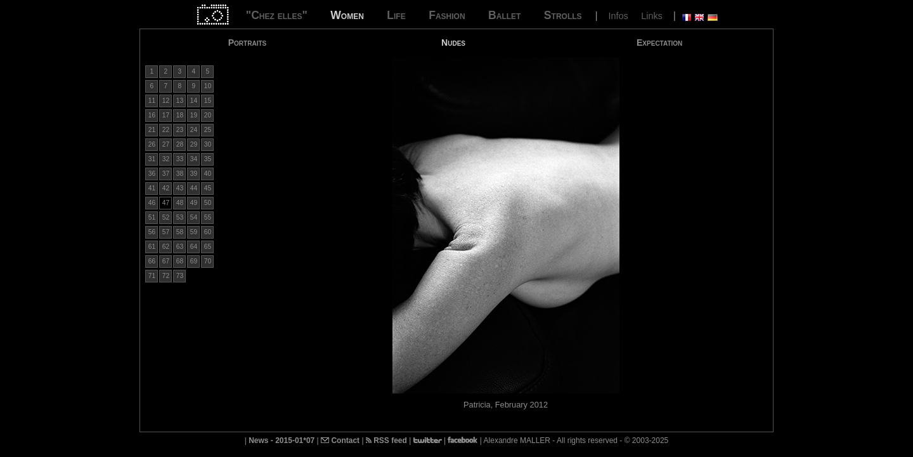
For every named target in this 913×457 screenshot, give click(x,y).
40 (207, 173)
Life (396, 15)
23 (179, 129)
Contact (340, 440)
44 (193, 188)
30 (207, 144)
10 (207, 86)
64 (193, 246)
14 (193, 100)
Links (652, 16)
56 (151, 231)
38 (179, 173)
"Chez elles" (277, 15)
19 (193, 115)
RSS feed (386, 440)
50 (207, 202)
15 (207, 100)
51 (151, 217)
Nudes (453, 42)
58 (179, 231)
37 (165, 173)
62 (165, 246)
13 (179, 100)
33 (179, 159)
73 (179, 275)
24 (193, 129)
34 (193, 159)
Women (347, 15)
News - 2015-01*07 (281, 440)
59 (193, 231)
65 (207, 246)
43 (179, 188)
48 (179, 202)
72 (165, 275)
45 (207, 188)
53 (179, 217)
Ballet (504, 15)
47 (165, 202)
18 (179, 115)
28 (179, 144)
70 (207, 261)
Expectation (659, 42)
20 (207, 115)
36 (151, 173)
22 (165, 129)
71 (151, 275)
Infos (618, 16)
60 (207, 231)
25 (207, 129)
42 (165, 188)
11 (151, 100)
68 (179, 261)
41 (151, 188)
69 (193, 261)
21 (151, 129)
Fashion (447, 15)
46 (151, 202)
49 (193, 202)
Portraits (247, 42)
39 (193, 173)
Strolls (563, 15)
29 (193, 144)
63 (179, 246)
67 (165, 261)
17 (165, 115)
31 (151, 159)
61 (151, 246)
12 (165, 100)
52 (165, 217)
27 (165, 144)
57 (165, 231)
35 (207, 159)
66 (151, 261)
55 (207, 217)
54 (193, 217)
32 (165, 159)
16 (151, 115)
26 (151, 144)
